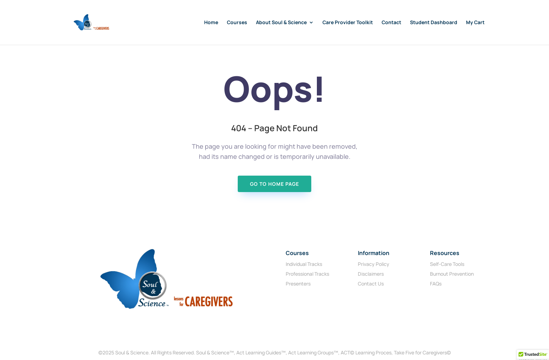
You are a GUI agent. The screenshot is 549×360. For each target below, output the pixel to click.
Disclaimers (371, 273)
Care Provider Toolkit (347, 23)
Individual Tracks (304, 264)
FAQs (436, 283)
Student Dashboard (433, 23)
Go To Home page (274, 184)
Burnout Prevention (452, 273)
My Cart (475, 23)
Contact (391, 23)
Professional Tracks (307, 273)
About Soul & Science (281, 23)
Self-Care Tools (447, 264)
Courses (237, 23)
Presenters (298, 283)
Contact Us (371, 283)
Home (211, 23)
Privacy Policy (373, 264)
